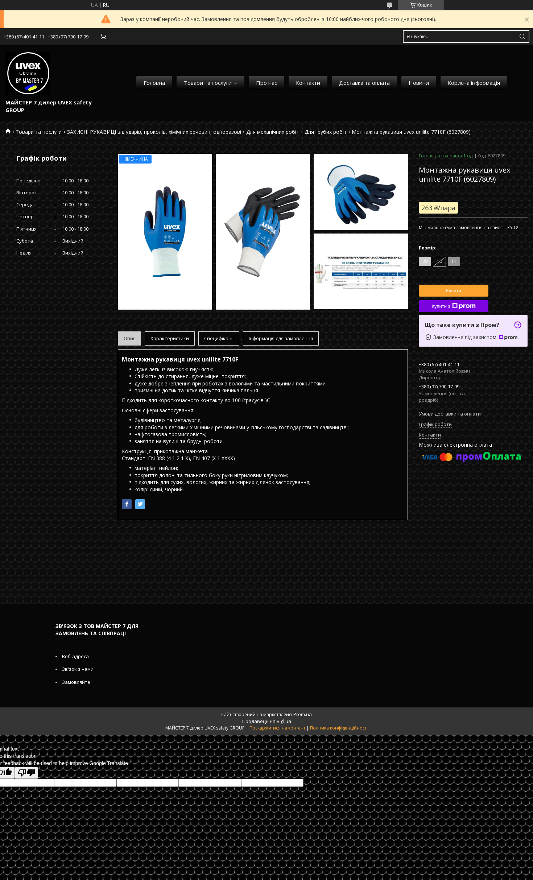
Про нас (266, 82)
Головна (154, 82)
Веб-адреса (75, 656)
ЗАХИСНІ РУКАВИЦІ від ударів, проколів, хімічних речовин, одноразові (154, 131)
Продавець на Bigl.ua (266, 721)
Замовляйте (76, 682)
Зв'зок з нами (78, 669)
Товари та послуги (208, 82)
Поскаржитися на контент (277, 728)
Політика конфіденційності (339, 728)
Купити (453, 290)
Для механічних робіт (272, 131)
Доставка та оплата (364, 82)
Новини (419, 82)
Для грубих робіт (326, 131)
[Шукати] (522, 36)
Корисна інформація (474, 82)
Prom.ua (302, 714)
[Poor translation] (26, 773)
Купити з (453, 306)
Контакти (308, 82)
